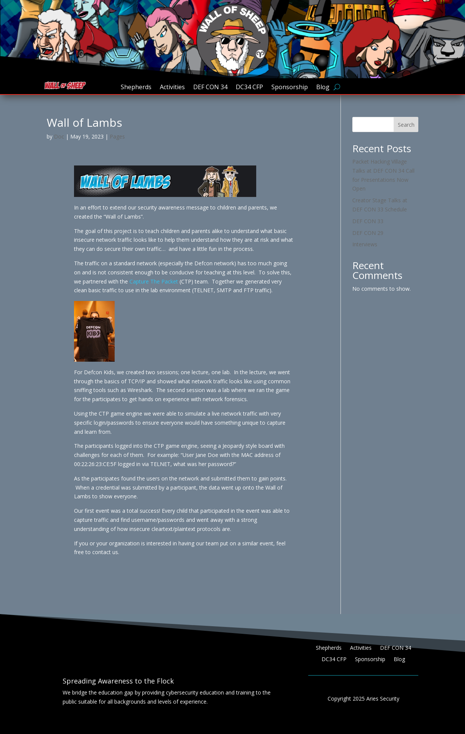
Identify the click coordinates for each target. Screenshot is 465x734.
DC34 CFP (249, 87)
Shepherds (136, 87)
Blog (322, 87)
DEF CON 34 (210, 87)
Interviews (364, 244)
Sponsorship (289, 87)
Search (406, 124)
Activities (172, 87)
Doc (59, 136)
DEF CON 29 (367, 232)
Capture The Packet (153, 281)
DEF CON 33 (367, 221)
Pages (117, 136)
